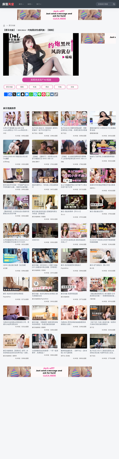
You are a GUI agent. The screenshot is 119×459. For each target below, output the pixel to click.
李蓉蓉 (43, 270)
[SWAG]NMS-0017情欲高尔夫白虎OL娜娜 (15, 158)
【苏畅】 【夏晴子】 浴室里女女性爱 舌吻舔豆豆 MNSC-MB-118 (44, 158)
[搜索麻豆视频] (106, 4)
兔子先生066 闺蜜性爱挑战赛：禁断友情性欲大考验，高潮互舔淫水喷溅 (74, 129)
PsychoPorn (64, 268)
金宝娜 (5, 268)
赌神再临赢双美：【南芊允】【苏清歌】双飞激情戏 (74, 352)
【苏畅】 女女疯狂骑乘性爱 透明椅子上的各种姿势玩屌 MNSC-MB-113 (74, 158)
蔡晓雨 (43, 327)
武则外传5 (35, 240)
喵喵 (22, 87)
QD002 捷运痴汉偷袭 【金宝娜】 (15, 265)
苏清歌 (68, 356)
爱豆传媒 (12, 25)
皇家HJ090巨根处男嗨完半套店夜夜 (102, 185)
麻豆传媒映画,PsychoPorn (40, 299)
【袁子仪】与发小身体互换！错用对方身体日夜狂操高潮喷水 (103, 323)
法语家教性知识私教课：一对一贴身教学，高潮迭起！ (45, 352)
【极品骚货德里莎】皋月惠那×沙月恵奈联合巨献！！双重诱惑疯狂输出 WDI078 (103, 295)
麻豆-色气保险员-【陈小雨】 (100, 265)
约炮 (59, 87)
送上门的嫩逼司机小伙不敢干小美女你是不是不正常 (74, 186)
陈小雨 (92, 268)
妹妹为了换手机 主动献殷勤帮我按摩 (102, 158)
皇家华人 (92, 188)
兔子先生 (35, 133)
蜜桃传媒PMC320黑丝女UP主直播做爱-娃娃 (103, 129)
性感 (34, 87)
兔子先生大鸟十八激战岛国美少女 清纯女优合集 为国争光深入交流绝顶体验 (102, 352)
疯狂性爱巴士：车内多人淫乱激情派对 (45, 186)
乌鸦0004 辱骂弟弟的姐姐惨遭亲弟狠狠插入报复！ (73, 323)
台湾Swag (6, 162)
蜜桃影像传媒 (94, 133)
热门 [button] (39, 4)
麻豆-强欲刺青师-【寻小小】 (71, 211)
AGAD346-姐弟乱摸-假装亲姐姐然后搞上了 (73, 241)
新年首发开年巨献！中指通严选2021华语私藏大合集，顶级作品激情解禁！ (16, 186)
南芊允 (63, 356)
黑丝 (47, 87)
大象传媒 (92, 299)
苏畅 (33, 162)
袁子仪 (92, 327)
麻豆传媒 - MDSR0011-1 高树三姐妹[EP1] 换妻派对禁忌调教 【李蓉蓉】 (45, 266)
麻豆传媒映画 (36, 216)
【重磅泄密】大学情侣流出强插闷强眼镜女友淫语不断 (16, 212)
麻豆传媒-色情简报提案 (69, 294)
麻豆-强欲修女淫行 (96, 211)
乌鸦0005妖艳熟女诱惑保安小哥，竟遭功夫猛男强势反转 (16, 323)
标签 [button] (30, 4)
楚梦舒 (15, 356)
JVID (4, 133)
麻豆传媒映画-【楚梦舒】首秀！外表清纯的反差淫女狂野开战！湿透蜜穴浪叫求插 (16, 352)
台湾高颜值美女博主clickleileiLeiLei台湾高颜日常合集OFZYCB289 (16, 241)
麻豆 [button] (21, 4)
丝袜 (72, 87)
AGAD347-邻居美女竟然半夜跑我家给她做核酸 (102, 241)
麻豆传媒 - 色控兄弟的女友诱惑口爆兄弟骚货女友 (45, 295)
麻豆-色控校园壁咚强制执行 (71, 265)
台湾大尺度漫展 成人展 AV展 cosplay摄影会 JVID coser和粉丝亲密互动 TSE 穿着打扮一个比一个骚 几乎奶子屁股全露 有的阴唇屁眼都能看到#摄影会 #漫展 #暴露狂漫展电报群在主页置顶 (16, 129)
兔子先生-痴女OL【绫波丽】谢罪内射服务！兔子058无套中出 (45, 129)
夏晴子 (37, 162)
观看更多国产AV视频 (41, 80)
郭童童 (43, 216)
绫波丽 (41, 133)
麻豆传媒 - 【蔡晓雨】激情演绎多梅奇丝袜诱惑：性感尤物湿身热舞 (45, 323)
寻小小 (63, 214)
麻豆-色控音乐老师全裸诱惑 (13, 294)
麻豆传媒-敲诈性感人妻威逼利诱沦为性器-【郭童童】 (44, 212)
